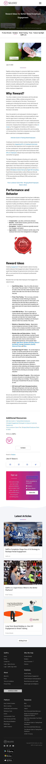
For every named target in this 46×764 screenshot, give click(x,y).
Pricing (5, 659)
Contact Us (6, 661)
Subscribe (32, 492)
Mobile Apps (7, 724)
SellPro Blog (12, 28)
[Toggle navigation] (40, 3)
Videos (26, 708)
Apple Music (19, 342)
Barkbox (26, 342)
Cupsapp (21, 344)
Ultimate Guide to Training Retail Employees (23, 137)
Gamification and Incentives (11, 708)
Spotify (33, 344)
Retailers (15, 33)
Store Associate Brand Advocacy (32, 711)
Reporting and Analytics (10, 721)
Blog (25, 703)
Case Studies (27, 706)
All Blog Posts (23, 640)
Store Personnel (28, 661)
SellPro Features (8, 726)
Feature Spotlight (38, 33)
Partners (26, 664)
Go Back (23, 448)
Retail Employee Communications (32, 678)
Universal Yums (16, 346)
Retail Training (23, 33)
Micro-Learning (7, 706)
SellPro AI (23, 35)
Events (5, 713)
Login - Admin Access (9, 664)
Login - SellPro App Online (10, 666)
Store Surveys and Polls (10, 719)
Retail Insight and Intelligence (31, 684)
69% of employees (11, 152)
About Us (6, 676)
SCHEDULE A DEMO (12, 690)
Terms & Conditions (9, 681)
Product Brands (7, 33)
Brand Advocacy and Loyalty (31, 681)
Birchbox (31, 342)
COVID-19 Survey (28, 734)
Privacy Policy (7, 684)
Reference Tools (8, 711)
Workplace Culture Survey (18, 170)
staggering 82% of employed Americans (26, 144)
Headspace (27, 344)
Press (30, 33)
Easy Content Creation (9, 703)
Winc (25, 346)
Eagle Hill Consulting (33, 170)
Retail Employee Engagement (31, 676)
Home (6, 28)
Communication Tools (9, 716)
